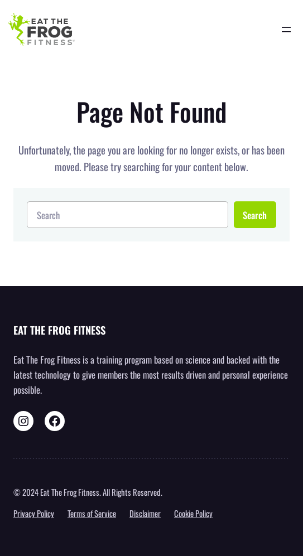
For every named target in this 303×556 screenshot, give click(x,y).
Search (255, 215)
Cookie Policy (193, 513)
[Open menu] (286, 29)
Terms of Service (92, 513)
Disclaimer (145, 513)
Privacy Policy (33, 513)
